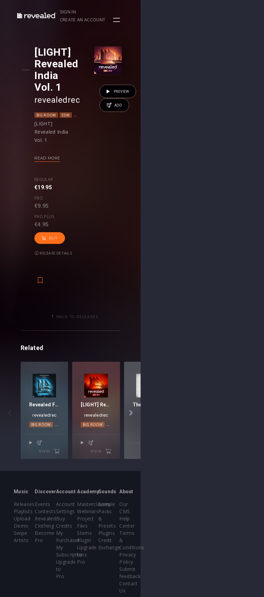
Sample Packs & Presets (189, 488)
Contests (65, 489)
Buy (128, 162)
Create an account (212, 12)
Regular (49, 156)
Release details (59, 177)
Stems (146, 510)
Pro (70, 156)
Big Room (52, 91)
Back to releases (134, 241)
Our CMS (232, 481)
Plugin (146, 518)
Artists (21, 518)
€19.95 (111, 429)
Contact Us (235, 539)
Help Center (236, 489)
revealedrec (63, 76)
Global (88, 91)
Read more (53, 134)
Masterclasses (155, 481)
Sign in (174, 12)
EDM (71, 91)
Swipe (21, 510)
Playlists (23, 489)
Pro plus (97, 156)
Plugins (188, 503)
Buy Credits (110, 496)
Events (63, 481)
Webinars (150, 489)
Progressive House (120, 91)
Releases (24, 481)
